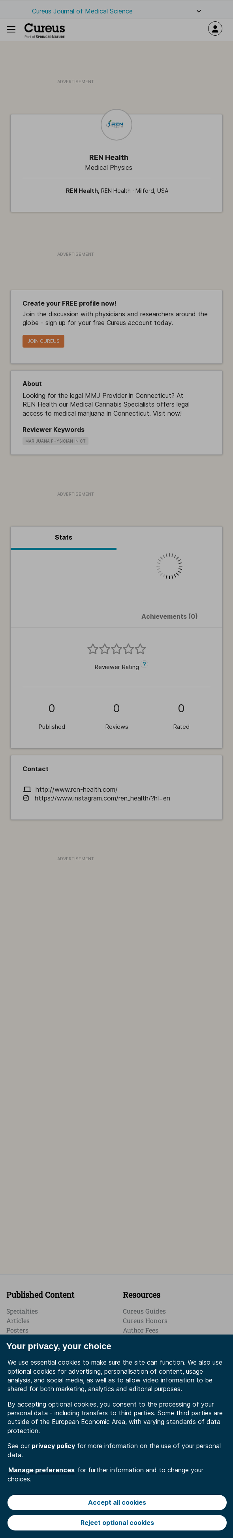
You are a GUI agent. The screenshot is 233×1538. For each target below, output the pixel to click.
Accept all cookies (117, 1502)
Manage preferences (41, 1470)
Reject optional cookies (117, 1523)
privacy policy (53, 1446)
